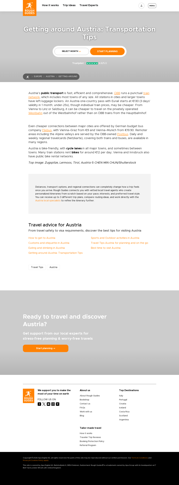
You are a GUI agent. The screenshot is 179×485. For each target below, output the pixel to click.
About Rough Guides (90, 396)
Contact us (85, 404)
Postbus (122, 134)
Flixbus (47, 130)
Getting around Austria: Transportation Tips (55, 253)
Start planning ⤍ (45, 348)
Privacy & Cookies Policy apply (35, 460)
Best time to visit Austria (106, 248)
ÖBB (117, 93)
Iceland (122, 408)
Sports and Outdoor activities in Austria (115, 238)
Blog (82, 416)
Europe (38, 77)
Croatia (122, 404)
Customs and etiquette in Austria (48, 243)
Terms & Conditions (140, 458)
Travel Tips (37, 267)
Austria (50, 77)
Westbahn (35, 113)
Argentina (124, 420)
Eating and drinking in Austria (46, 248)
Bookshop (84, 400)
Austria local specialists (48, 200)
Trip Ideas (69, 5)
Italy (121, 396)
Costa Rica (124, 412)
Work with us (86, 412)
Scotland (123, 416)
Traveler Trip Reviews (90, 437)
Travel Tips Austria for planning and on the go (119, 243)
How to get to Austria (41, 238)
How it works (50, 5)
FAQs (82, 408)
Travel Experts (89, 5)
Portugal (123, 400)
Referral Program (88, 445)
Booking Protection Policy (92, 441)
